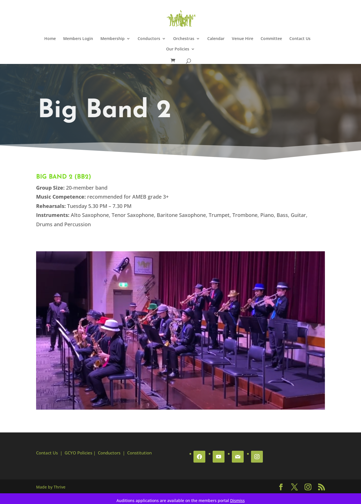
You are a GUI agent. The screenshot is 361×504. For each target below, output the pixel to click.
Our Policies (177, 49)
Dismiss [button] (237, 500)
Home (50, 39)
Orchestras (183, 39)
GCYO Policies (78, 453)
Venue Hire (242, 39)
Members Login (78, 39)
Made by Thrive (50, 487)
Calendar (215, 39)
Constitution (139, 453)
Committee (271, 39)
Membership (112, 39)
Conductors (149, 39)
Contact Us (300, 39)
